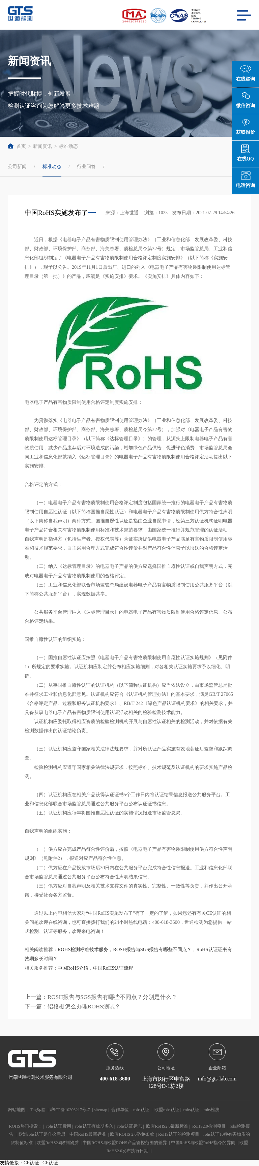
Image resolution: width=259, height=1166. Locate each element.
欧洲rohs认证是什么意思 (42, 1134)
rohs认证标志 (129, 1126)
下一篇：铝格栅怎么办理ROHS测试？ (72, 1006)
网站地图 (16, 1109)
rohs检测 (211, 1109)
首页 (17, 146)
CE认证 (31, 1162)
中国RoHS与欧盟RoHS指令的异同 (203, 1142)
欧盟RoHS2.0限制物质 (58, 1142)
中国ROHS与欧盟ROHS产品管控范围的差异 (125, 1142)
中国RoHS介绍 (73, 968)
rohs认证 (141, 1109)
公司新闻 (17, 166)
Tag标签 (38, 1109)
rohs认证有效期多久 (94, 1126)
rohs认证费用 (58, 1126)
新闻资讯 (42, 146)
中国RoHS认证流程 (113, 968)
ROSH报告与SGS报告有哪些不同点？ (152, 949)
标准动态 (68, 146)
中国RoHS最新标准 (87, 1134)
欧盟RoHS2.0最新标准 (167, 1126)
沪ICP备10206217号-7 (70, 1109)
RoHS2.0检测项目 (209, 1126)
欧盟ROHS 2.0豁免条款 (132, 1134)
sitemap (100, 1109)
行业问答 (86, 166)
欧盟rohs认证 (166, 1109)
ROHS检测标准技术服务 (83, 949)
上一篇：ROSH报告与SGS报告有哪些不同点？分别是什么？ (101, 997)
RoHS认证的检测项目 (178, 1134)
